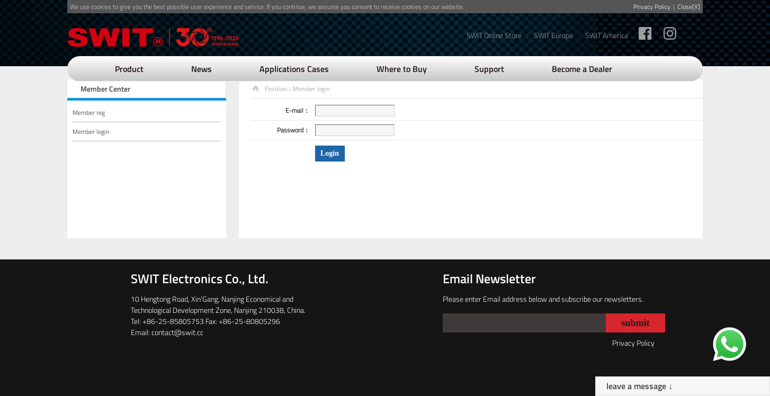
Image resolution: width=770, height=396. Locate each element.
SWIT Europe (553, 35)
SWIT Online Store (494, 35)
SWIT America (606, 35)
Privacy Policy (651, 7)
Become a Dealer (582, 68)
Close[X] (688, 7)
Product (129, 68)
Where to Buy (402, 68)
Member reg (89, 112)
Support (489, 68)
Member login (91, 132)
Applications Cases (294, 68)
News (201, 68)
